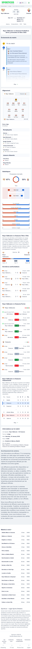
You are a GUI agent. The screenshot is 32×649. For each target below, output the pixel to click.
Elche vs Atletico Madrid (8, 554)
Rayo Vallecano (9, 239)
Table (24, 24)
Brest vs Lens (5, 591)
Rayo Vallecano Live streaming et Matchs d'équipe (15, 445)
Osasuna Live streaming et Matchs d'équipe (13, 446)
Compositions (14, 24)
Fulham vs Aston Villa (7, 602)
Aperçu (8, 24)
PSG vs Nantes (5, 550)
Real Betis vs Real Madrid (8, 598)
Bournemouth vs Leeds (7, 561)
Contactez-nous (11, 640)
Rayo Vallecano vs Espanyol (8, 576)
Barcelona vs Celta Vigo (7, 569)
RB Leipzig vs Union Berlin (8, 584)
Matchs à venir (6, 529)
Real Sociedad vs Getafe (8, 558)
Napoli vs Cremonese (7, 587)
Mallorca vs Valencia (7, 536)
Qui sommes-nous (4, 641)
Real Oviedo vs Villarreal (8, 580)
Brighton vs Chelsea (7, 539)
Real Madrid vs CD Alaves (8, 543)
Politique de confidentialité (19, 640)
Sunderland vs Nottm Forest (9, 595)
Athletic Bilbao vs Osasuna (8, 532)
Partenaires (27, 639)
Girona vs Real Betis (7, 547)
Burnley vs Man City (7, 565)
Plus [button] (16, 84)
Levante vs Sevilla (6, 573)
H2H (21, 24)
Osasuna (17, 239)
